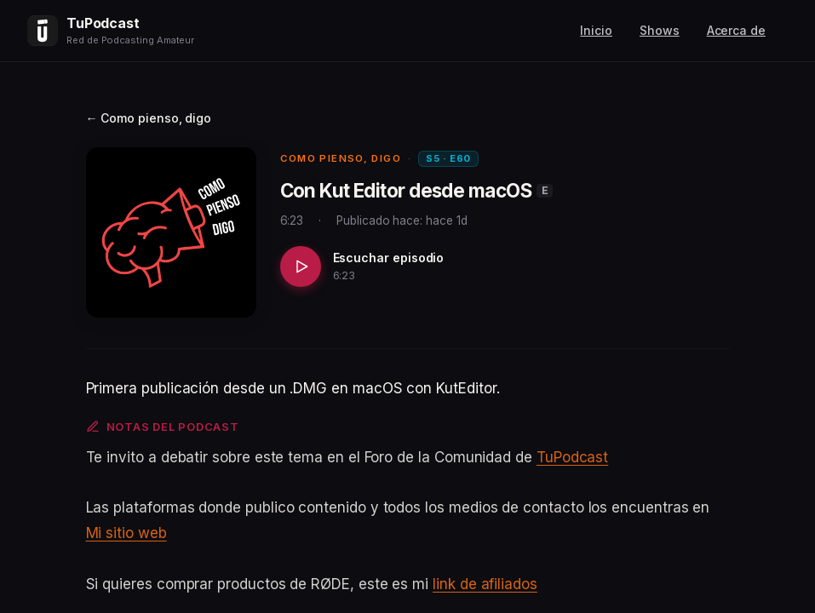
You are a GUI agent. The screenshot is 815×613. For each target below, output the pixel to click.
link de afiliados (485, 584)
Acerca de (736, 30)
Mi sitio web (126, 532)
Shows (660, 30)
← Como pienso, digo (149, 118)
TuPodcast (572, 457)
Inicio (596, 30)
